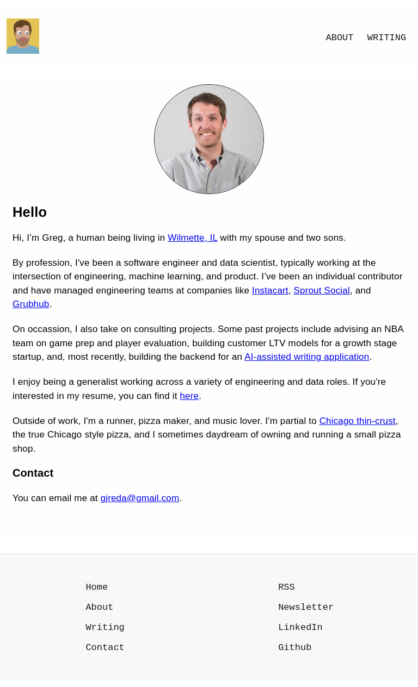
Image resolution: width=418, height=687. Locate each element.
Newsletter (306, 609)
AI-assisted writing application (306, 357)
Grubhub (31, 304)
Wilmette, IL (192, 238)
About (340, 38)
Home (96, 588)
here (189, 396)
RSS (286, 588)
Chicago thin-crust (357, 421)
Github (294, 653)
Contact (104, 653)
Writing (386, 38)
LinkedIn (300, 631)
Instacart (270, 290)
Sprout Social (322, 290)
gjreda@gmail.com (140, 498)
